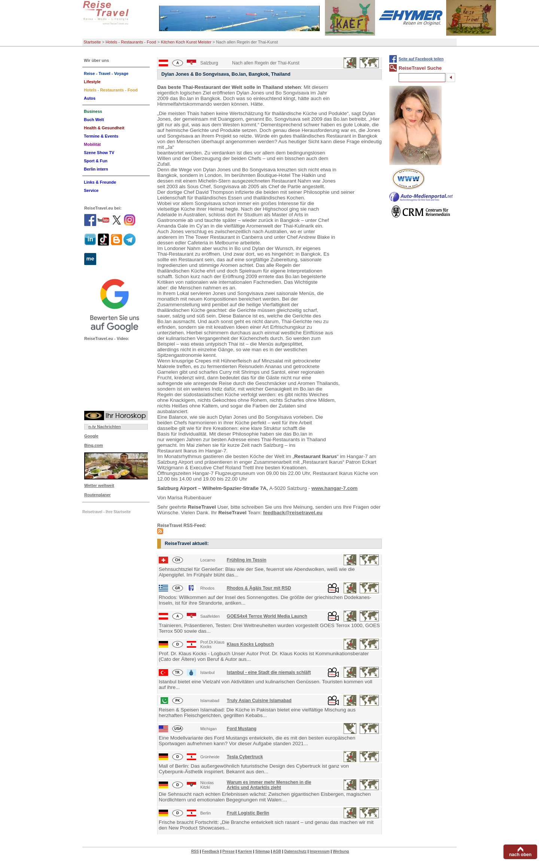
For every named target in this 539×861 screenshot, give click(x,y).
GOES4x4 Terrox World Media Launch (267, 616)
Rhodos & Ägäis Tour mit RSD (259, 588)
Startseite (92, 42)
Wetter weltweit (99, 485)
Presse (228, 851)
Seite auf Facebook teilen (421, 59)
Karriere (245, 851)
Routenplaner (97, 495)
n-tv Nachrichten (104, 426)
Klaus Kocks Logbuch (250, 644)
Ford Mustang (241, 728)
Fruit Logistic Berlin (248, 813)
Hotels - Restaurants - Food (131, 42)
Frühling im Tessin (247, 560)
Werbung (341, 851)
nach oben (520, 854)
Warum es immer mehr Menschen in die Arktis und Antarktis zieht (269, 785)
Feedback (210, 851)
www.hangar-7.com (334, 488)
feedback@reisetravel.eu (293, 512)
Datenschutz (295, 851)
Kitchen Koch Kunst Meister (186, 42)
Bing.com (93, 445)
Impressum (319, 851)
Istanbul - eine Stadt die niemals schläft (269, 672)
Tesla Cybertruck (245, 756)
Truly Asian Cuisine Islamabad (259, 700)
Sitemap (262, 851)
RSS (195, 851)
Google (91, 436)
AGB (277, 851)
